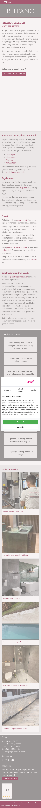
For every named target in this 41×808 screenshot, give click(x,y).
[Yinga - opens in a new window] (30, 381)
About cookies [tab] (20, 390)
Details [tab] (33, 390)
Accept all (20, 422)
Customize (20, 427)
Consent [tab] (7, 390)
